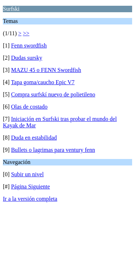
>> (26, 33)
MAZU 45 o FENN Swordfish (46, 70)
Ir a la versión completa (30, 199)
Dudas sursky (26, 58)
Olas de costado (29, 107)
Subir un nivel (27, 174)
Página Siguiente (30, 186)
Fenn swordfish (29, 45)
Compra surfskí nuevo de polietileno (53, 94)
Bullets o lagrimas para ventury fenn (53, 150)
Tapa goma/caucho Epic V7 (43, 82)
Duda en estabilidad (34, 138)
